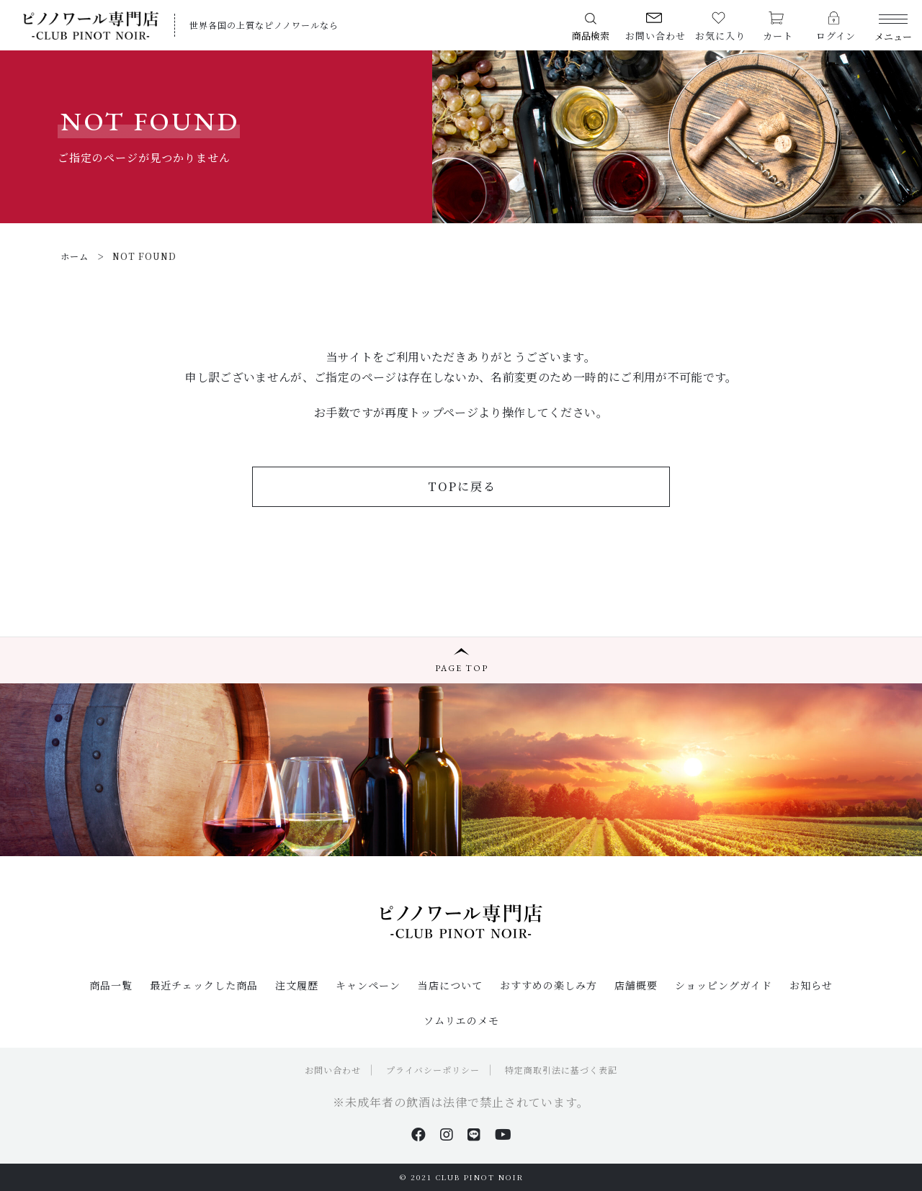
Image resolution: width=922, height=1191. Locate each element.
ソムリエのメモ (461, 1020)
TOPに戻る (462, 486)
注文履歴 (296, 985)
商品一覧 (111, 985)
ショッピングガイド (723, 985)
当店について (450, 985)
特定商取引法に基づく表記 (561, 1070)
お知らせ (811, 985)
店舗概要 (636, 985)
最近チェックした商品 (204, 985)
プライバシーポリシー (433, 1070)
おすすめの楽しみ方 (548, 985)
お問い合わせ (333, 1070)
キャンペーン (368, 985)
